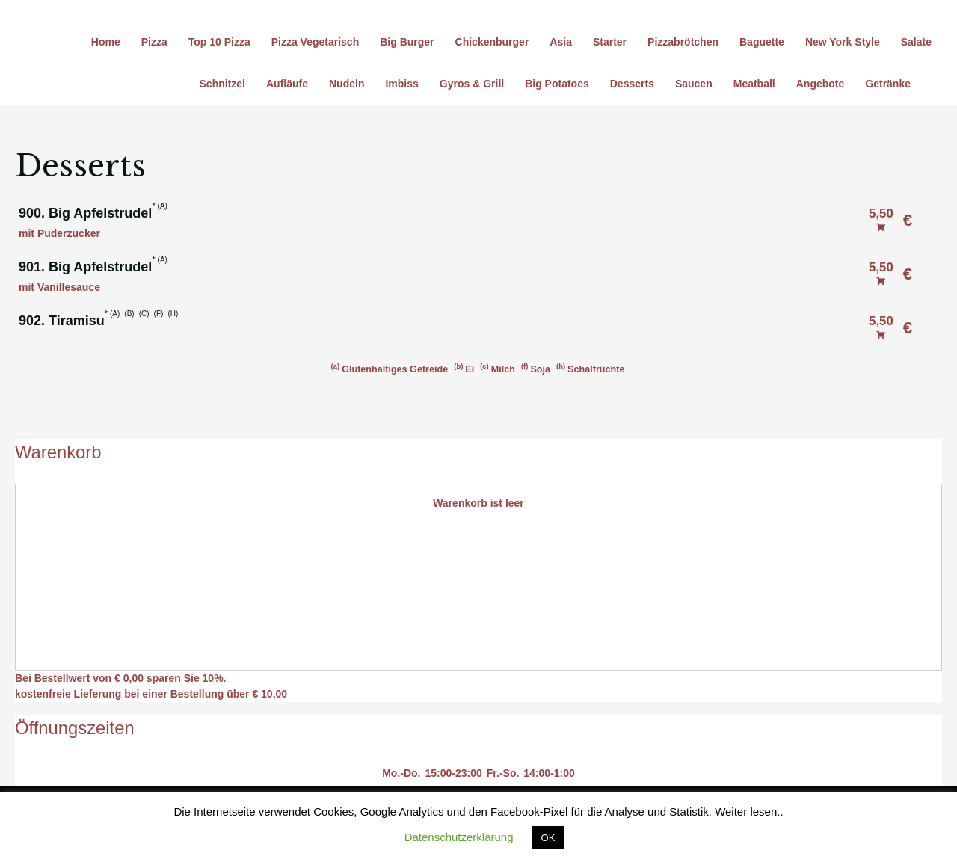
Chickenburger (492, 42)
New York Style (842, 42)
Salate (916, 42)
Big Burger (407, 42)
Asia (561, 42)
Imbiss (401, 84)
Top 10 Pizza (219, 42)
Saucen (694, 84)
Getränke (888, 84)
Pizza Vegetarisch (315, 42)
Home (105, 42)
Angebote (820, 84)
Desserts (632, 84)
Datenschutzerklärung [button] (459, 837)
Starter (610, 42)
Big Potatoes (557, 84)
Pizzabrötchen (682, 42)
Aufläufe (287, 84)
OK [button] (548, 837)
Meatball (754, 84)
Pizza (154, 42)
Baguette (761, 42)
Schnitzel (222, 84)
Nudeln (346, 84)
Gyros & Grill (472, 84)
